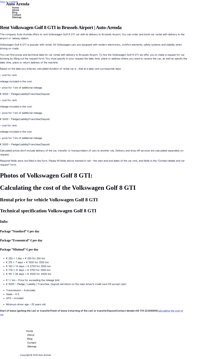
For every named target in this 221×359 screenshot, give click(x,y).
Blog (14, 12)
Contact (16, 15)
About (15, 10)
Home (15, 7)
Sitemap (16, 17)
